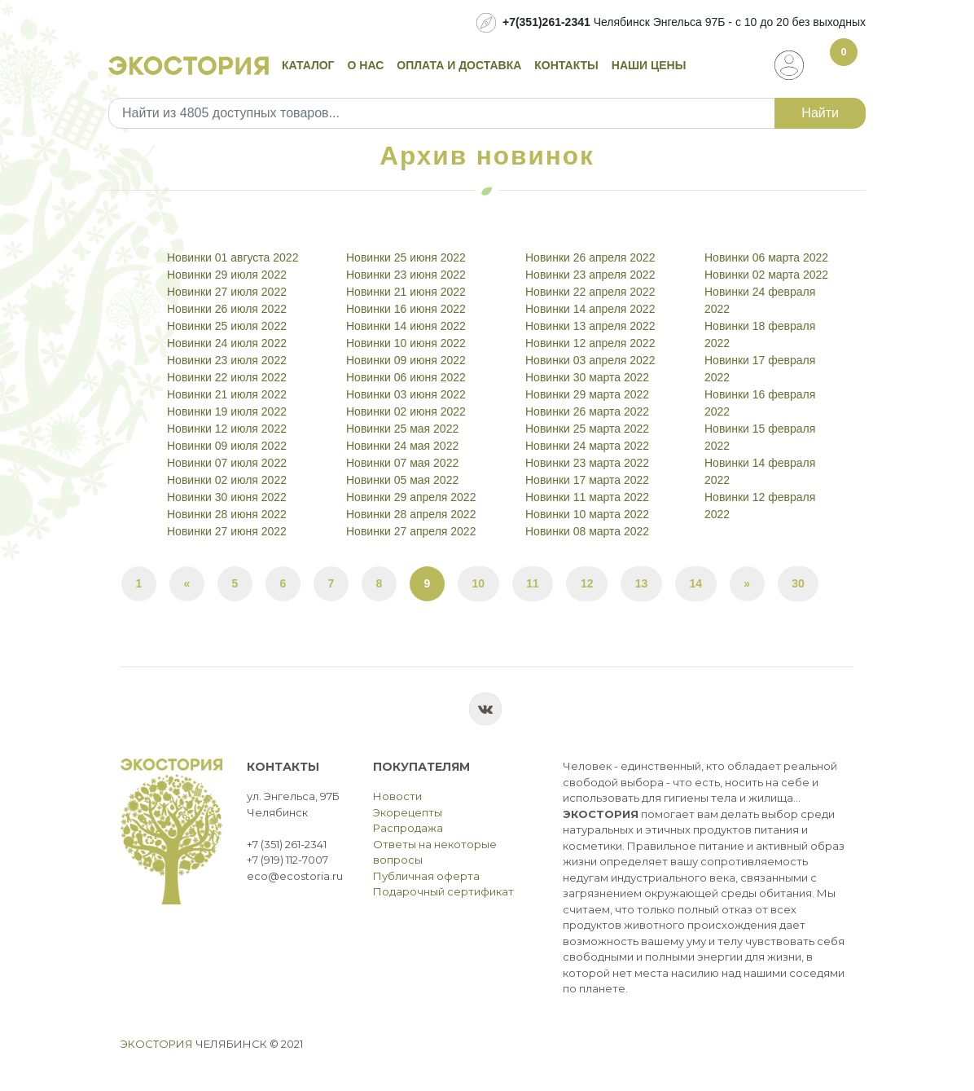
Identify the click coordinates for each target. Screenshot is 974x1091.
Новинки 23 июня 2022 (406, 274)
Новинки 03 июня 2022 (406, 394)
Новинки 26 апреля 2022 (590, 257)
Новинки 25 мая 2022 (402, 428)
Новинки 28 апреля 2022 (411, 514)
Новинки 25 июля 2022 (227, 325)
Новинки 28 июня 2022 (227, 514)
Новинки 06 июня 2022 (406, 377)
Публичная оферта (426, 875)
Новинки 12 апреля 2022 (590, 343)
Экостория (157, 1043)
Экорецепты (407, 812)
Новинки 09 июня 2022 (406, 360)
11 (532, 583)
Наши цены (649, 65)
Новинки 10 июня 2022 (406, 343)
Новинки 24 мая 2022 (402, 445)
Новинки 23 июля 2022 (227, 360)
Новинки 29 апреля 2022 (411, 497)
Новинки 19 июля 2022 (227, 411)
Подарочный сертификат (443, 891)
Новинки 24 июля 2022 (227, 343)
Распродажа (408, 827)
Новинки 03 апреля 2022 (590, 360)
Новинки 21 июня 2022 (406, 291)
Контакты (566, 65)
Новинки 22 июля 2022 (227, 377)
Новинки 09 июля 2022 (227, 445)
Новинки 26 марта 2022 (587, 411)
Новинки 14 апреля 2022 (590, 308)
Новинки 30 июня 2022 (227, 497)
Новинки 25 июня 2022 (406, 257)
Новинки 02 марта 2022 (766, 274)
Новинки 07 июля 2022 (227, 462)
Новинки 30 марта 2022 (587, 377)
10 (478, 583)
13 (641, 583)
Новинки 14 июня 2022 (406, 325)
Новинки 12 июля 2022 (227, 428)
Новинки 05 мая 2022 (402, 479)
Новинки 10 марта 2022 (587, 514)
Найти (820, 113)
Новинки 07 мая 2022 (402, 462)
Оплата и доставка (459, 65)
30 (798, 583)
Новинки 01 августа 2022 (232, 257)
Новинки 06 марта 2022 (766, 257)
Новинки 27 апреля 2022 (411, 531)
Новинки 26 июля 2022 (227, 308)
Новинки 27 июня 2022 (227, 531)
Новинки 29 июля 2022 (227, 274)
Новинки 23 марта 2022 (587, 462)
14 (696, 583)
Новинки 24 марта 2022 (587, 445)
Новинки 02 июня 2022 (406, 411)
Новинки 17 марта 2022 (587, 479)
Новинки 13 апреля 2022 (590, 325)
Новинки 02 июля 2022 (227, 479)
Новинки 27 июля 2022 (227, 291)
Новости (397, 796)
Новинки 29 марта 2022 (587, 394)
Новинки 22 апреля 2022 (590, 291)
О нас (366, 65)
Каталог (308, 65)
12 (587, 583)
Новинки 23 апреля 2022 (590, 274)
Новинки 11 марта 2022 (587, 497)
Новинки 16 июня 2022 (406, 308)
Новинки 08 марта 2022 (587, 531)
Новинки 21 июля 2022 (227, 394)
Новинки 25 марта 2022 (587, 428)
